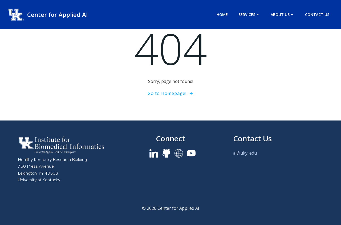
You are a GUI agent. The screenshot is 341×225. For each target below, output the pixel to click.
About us (282, 14)
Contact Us (317, 14)
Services (249, 14)
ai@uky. (240, 153)
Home (222, 14)
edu (253, 153)
